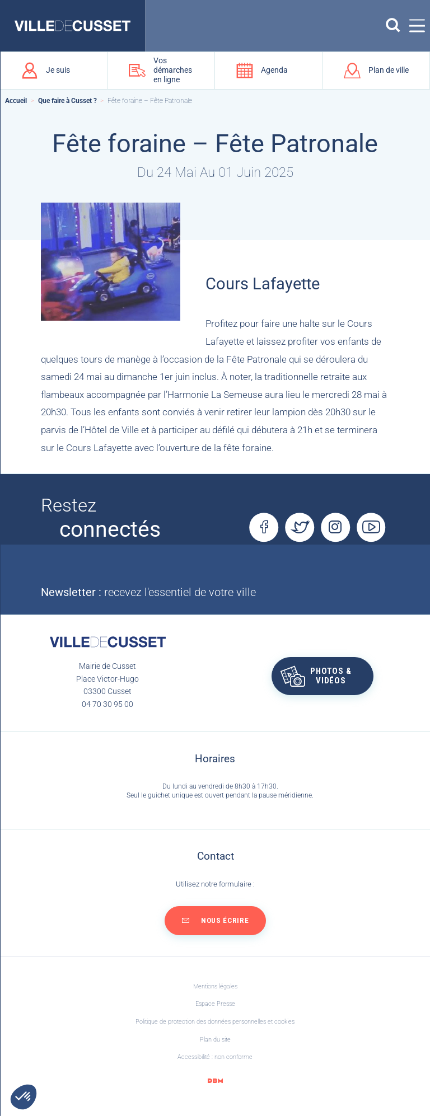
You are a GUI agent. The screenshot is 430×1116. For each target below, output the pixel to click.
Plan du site (215, 1039)
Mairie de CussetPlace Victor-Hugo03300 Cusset (107, 679)
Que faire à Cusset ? (67, 101)
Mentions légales (215, 986)
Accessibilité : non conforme (215, 1057)
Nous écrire (225, 920)
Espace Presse (215, 1003)
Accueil (16, 101)
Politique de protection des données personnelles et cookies (215, 1021)
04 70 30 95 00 (107, 704)
